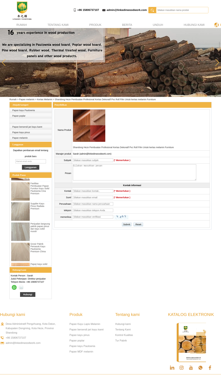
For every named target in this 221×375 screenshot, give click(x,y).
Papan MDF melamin (81, 351)
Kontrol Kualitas (124, 335)
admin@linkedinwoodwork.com (127, 10)
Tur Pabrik (121, 340)
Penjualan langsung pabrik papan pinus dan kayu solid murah (40, 228)
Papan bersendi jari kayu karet (27, 127)
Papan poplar (18, 116)
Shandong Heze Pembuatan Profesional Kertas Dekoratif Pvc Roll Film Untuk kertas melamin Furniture (123, 147)
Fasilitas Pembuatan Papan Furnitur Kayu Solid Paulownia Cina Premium (39, 189)
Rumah (21, 24)
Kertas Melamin (44, 99)
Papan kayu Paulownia (23, 110)
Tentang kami (58, 24)
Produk (95, 24)
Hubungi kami (194, 24)
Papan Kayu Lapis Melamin (84, 324)
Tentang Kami (123, 329)
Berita (127, 24)
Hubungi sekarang (28, 295)
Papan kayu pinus (21, 132)
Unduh (158, 24)
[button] (110, 94)
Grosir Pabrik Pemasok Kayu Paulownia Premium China (38, 248)
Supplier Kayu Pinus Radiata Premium (37, 207)
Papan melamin (26, 99)
